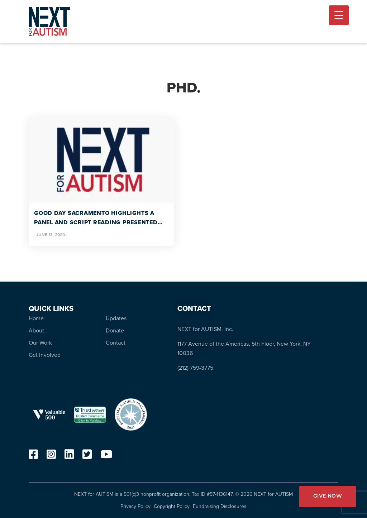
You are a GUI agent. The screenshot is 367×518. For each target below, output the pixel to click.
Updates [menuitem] (116, 318)
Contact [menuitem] (115, 343)
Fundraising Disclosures (220, 506)
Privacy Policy (135, 506)
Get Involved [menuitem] (45, 355)
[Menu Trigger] (339, 15)
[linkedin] (69, 456)
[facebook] (33, 456)
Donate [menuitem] (115, 330)
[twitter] (87, 456)
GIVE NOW (327, 496)
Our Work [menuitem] (40, 343)
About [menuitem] (36, 330)
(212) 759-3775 (195, 368)
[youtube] (106, 456)
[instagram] (51, 456)
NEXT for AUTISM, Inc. (205, 329)
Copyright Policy (172, 506)
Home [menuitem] (36, 318)
